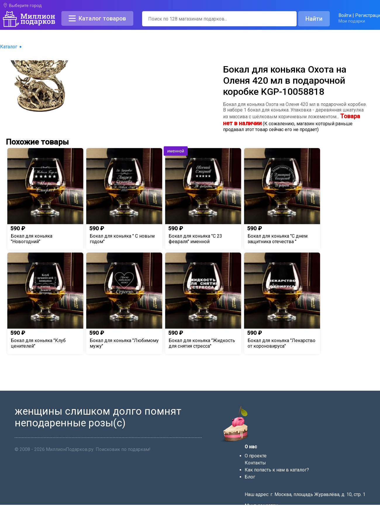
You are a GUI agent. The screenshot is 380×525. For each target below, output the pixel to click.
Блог (250, 477)
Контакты (255, 463)
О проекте (256, 456)
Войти (344, 15)
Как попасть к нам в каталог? (277, 470)
